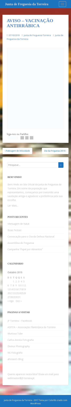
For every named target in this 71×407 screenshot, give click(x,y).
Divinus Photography (19, 346)
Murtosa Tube (15, 333)
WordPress (35, 403)
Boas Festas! (14, 230)
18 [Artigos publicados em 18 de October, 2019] (22, 289)
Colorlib (52, 400)
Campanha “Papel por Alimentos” (25, 249)
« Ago (11, 300)
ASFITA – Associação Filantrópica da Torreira (31, 327)
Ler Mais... (13, 205)
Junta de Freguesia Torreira (37, 35)
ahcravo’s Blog (15, 359)
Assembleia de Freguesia (21, 242)
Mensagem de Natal (18, 223)
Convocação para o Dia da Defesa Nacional (31, 236)
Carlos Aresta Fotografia (21, 339)
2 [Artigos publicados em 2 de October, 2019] (16, 281)
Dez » (19, 300)
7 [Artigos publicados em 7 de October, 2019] (10, 285)
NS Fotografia (15, 352)
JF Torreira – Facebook (20, 320)
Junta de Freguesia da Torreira (26, 4)
